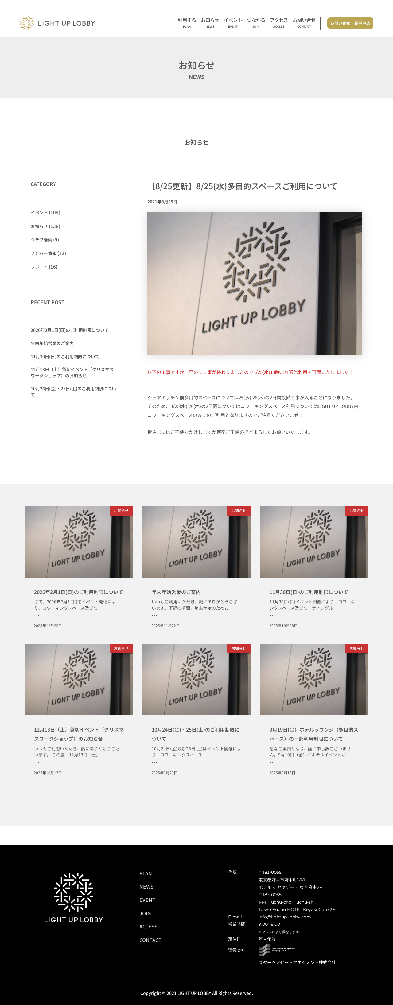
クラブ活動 (42, 239)
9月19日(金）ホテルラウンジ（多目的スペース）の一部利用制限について (314, 747)
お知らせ (210, 23)
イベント (233, 23)
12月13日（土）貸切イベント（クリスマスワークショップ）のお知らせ (72, 372)
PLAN (145, 873)
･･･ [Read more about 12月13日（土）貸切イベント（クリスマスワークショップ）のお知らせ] (37, 781)
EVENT (147, 899)
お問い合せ (304, 23)
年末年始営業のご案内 (52, 343)
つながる (256, 23)
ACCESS (148, 926)
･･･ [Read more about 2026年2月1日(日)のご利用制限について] (37, 625)
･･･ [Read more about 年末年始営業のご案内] (154, 616)
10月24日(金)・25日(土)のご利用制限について (73, 391)
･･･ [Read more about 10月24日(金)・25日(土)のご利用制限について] (154, 772)
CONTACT (150, 939)
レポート (40, 266)
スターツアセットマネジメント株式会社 (297, 962)
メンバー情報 (44, 252)
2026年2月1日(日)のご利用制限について (70, 330)
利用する (187, 23)
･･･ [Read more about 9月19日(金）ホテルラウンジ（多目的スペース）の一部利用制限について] (272, 781)
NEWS (146, 886)
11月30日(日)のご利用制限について (65, 356)
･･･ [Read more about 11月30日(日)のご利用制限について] (272, 625)
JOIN (145, 913)
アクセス (279, 23)
